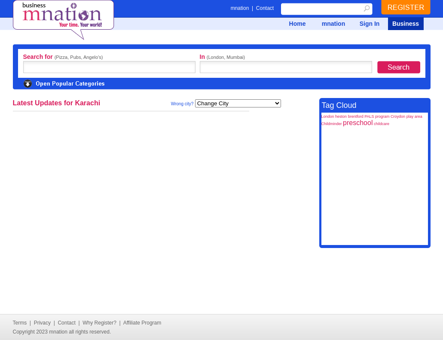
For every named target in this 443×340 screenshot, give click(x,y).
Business (405, 23)
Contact (265, 8)
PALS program (376, 116)
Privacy (42, 323)
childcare (381, 124)
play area (414, 116)
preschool (358, 122)
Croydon (398, 116)
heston (341, 116)
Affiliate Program (142, 323)
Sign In (370, 23)
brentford (356, 116)
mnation (240, 8)
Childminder (331, 124)
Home (297, 23)
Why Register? (99, 323)
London (327, 116)
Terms (20, 323)
